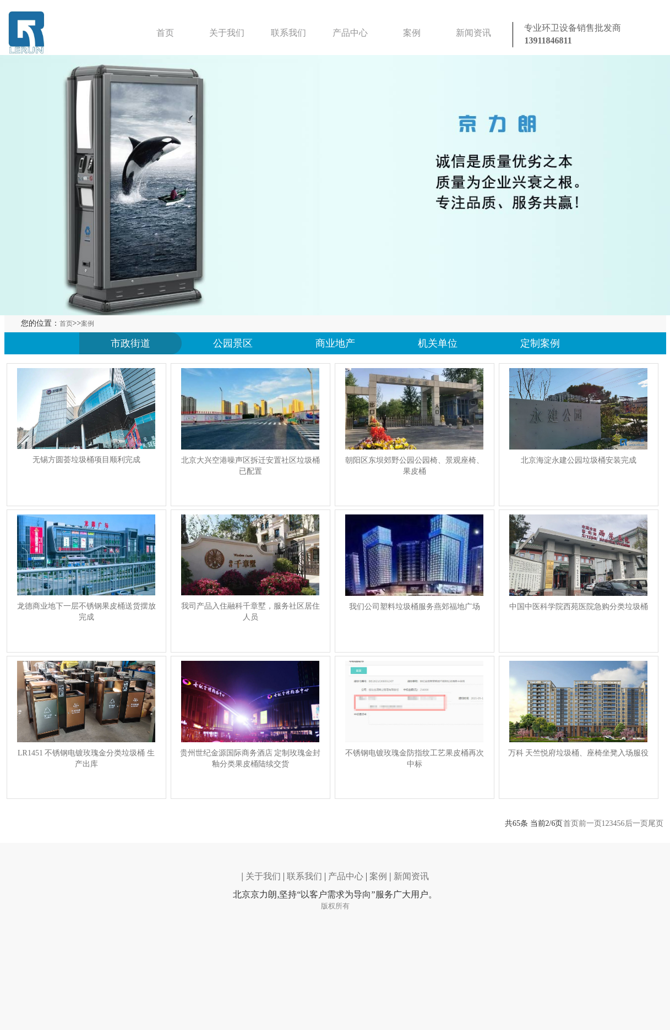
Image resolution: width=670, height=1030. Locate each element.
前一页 (590, 823)
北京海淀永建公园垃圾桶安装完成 (578, 460)
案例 (412, 32)
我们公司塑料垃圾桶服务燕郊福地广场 (414, 606)
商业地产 (335, 343)
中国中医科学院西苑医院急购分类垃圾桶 (578, 606)
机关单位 (437, 343)
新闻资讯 (473, 32)
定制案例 (540, 343)
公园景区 (233, 343)
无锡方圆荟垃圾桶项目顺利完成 (86, 460)
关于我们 (226, 32)
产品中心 (350, 32)
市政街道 (130, 343)
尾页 (655, 823)
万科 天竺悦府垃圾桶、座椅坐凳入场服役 (578, 753)
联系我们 (288, 32)
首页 (165, 32)
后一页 (636, 823)
